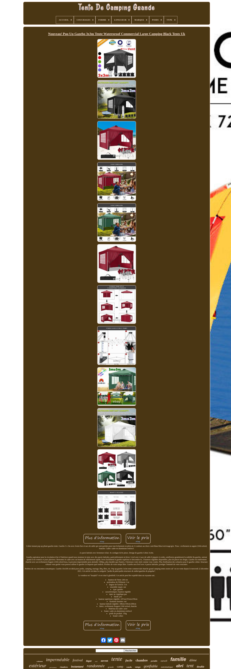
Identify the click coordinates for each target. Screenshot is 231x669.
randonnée (96, 666)
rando (129, 667)
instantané (77, 666)
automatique (167, 667)
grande (111, 667)
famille (178, 659)
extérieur (37, 665)
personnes (53, 667)
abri (179, 665)
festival (78, 660)
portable (154, 661)
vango (138, 667)
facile (128, 660)
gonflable (151, 666)
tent (190, 665)
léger (89, 661)
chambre (142, 660)
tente (116, 659)
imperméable (57, 659)
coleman (40, 661)
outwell (164, 661)
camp (120, 666)
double (200, 666)
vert (96, 661)
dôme (193, 660)
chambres (64, 667)
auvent (104, 660)
